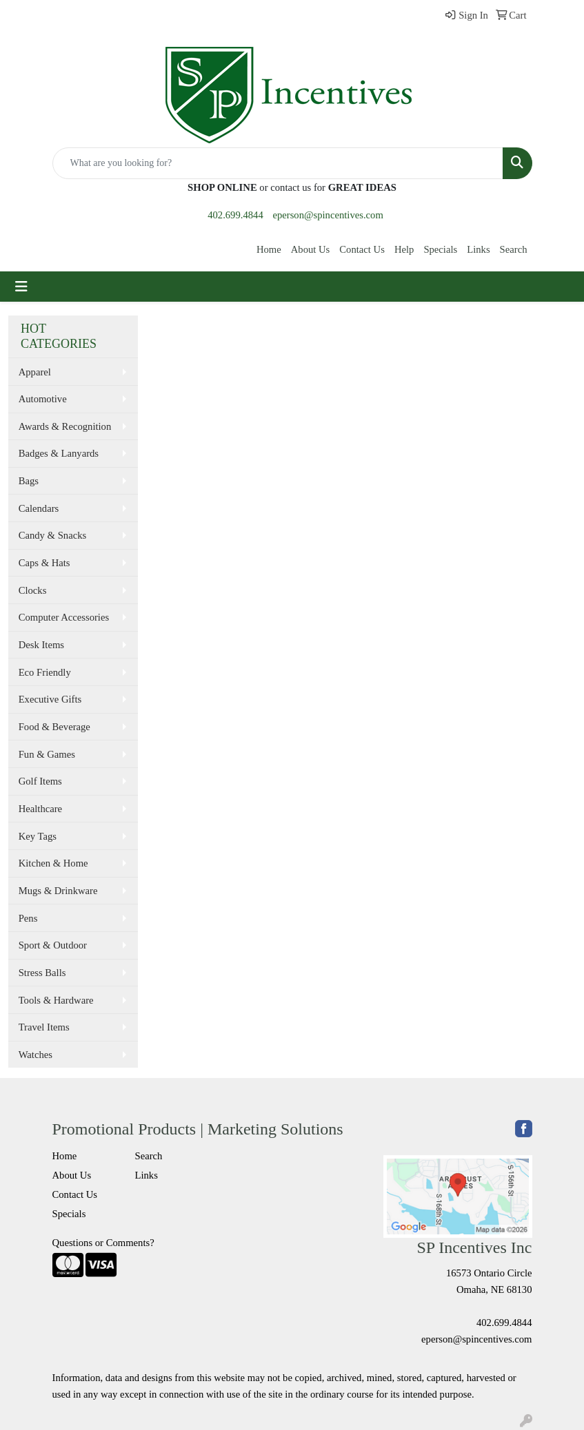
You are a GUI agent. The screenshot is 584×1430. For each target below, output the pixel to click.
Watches (35, 1054)
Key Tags (38, 836)
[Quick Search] (277, 163)
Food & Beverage (54, 726)
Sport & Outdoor (53, 945)
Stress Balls (42, 972)
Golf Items (40, 781)
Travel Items (44, 1027)
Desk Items (41, 644)
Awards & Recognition (65, 426)
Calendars (39, 508)
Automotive (43, 398)
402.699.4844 (235, 214)
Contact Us (362, 249)
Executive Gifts (50, 699)
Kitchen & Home (53, 863)
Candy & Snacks (53, 535)
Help (404, 249)
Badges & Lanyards (59, 453)
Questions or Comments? (103, 1242)
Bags (29, 480)
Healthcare (40, 808)
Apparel (35, 371)
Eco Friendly (45, 672)
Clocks (33, 590)
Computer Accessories (64, 617)
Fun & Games (47, 754)
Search (513, 249)
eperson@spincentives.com (327, 214)
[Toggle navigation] (21, 286)
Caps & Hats (44, 562)
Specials (440, 249)
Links (478, 249)
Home (268, 249)
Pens (28, 918)
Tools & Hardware (56, 1000)
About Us (310, 249)
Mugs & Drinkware (58, 890)
